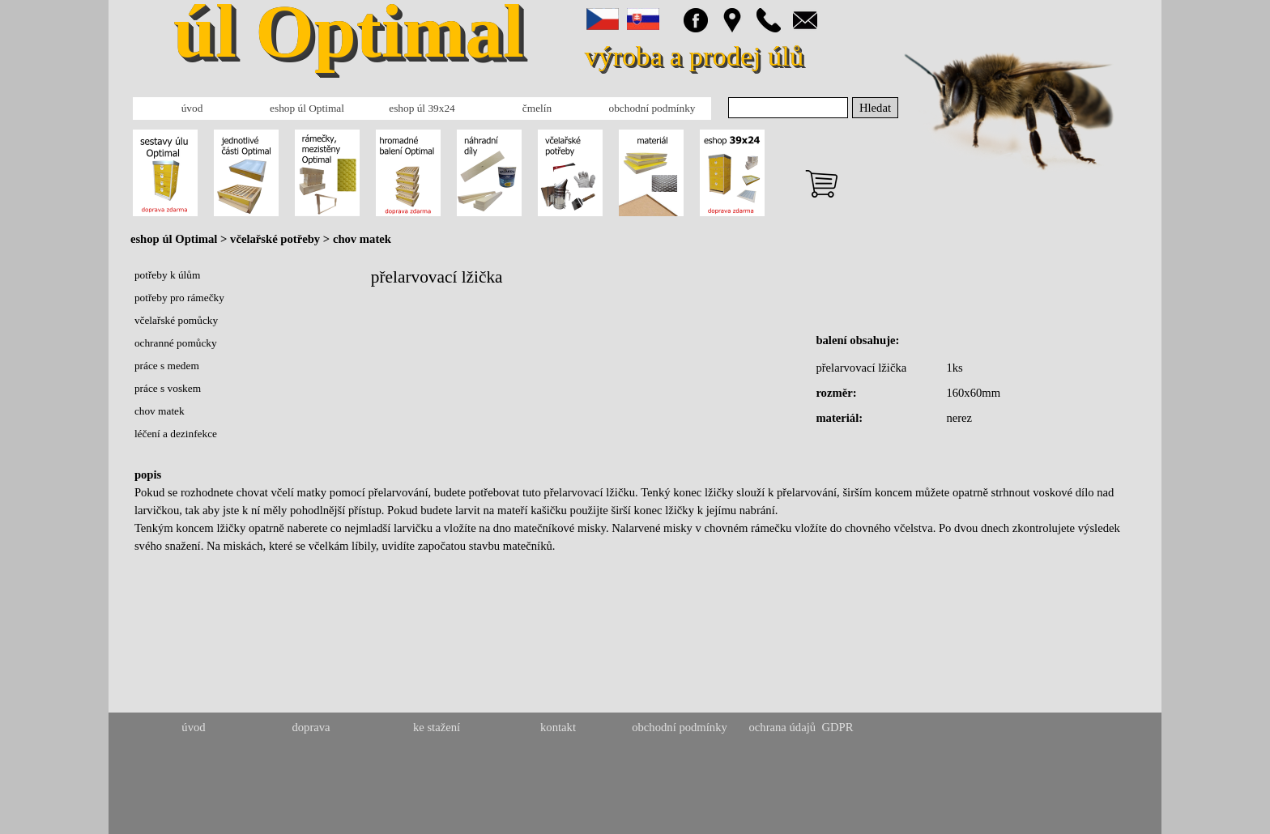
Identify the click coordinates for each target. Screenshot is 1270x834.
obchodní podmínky (652, 108)
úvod (192, 108)
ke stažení (436, 727)
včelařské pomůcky (176, 320)
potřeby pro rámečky (179, 297)
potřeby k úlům (167, 275)
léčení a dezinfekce (175, 434)
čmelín (537, 108)
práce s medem (166, 366)
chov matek (362, 238)
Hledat (875, 107)
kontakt (558, 727)
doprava (311, 727)
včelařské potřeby (276, 238)
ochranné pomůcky (175, 343)
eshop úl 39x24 (421, 108)
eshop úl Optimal (307, 108)
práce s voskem (167, 388)
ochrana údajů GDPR (800, 727)
